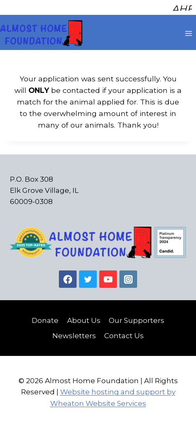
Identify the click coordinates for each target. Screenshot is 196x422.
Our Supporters (136, 317)
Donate (45, 317)
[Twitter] (88, 276)
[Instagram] (128, 276)
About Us (83, 317)
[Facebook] (68, 276)
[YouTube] (108, 276)
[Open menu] (188, 30)
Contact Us (124, 333)
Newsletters (74, 333)
